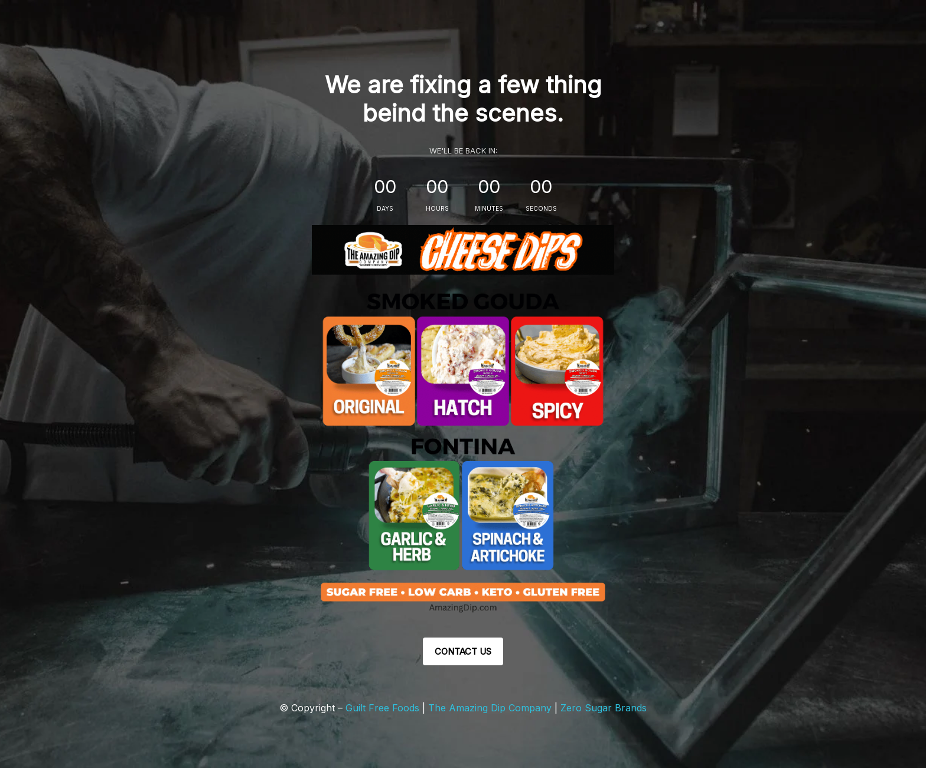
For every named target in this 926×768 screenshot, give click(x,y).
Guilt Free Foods (382, 708)
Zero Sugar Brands (603, 708)
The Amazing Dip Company (491, 708)
